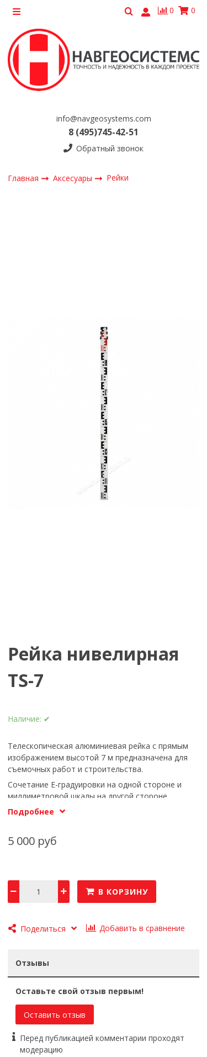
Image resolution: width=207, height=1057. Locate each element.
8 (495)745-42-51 (103, 132)
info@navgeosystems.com (103, 118)
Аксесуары (73, 178)
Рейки (118, 177)
